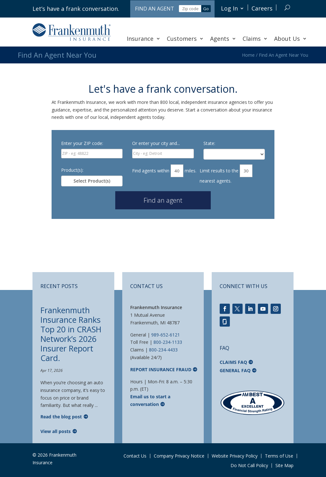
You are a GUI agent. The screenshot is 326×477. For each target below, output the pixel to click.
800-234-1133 (167, 342)
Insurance (143, 39)
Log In (229, 8)
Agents (223, 39)
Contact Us (135, 456)
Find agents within (150, 171)
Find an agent (163, 200)
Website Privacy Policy (235, 456)
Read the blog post (61, 417)
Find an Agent (154, 8)
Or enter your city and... (156, 143)
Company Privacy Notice (179, 456)
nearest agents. (215, 181)
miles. (190, 171)
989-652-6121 (165, 335)
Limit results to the (219, 171)
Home (248, 55)
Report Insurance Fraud (160, 369)
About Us (290, 39)
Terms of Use (279, 456)
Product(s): (72, 170)
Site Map (284, 465)
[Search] (287, 7)
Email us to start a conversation (150, 400)
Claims (255, 39)
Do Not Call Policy (249, 465)
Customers (185, 39)
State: (209, 143)
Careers (262, 8)
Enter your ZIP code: (82, 143)
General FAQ (235, 370)
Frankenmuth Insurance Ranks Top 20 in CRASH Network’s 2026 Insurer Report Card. (71, 334)
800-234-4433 (163, 350)
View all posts (55, 431)
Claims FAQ (233, 362)
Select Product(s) (92, 181)
